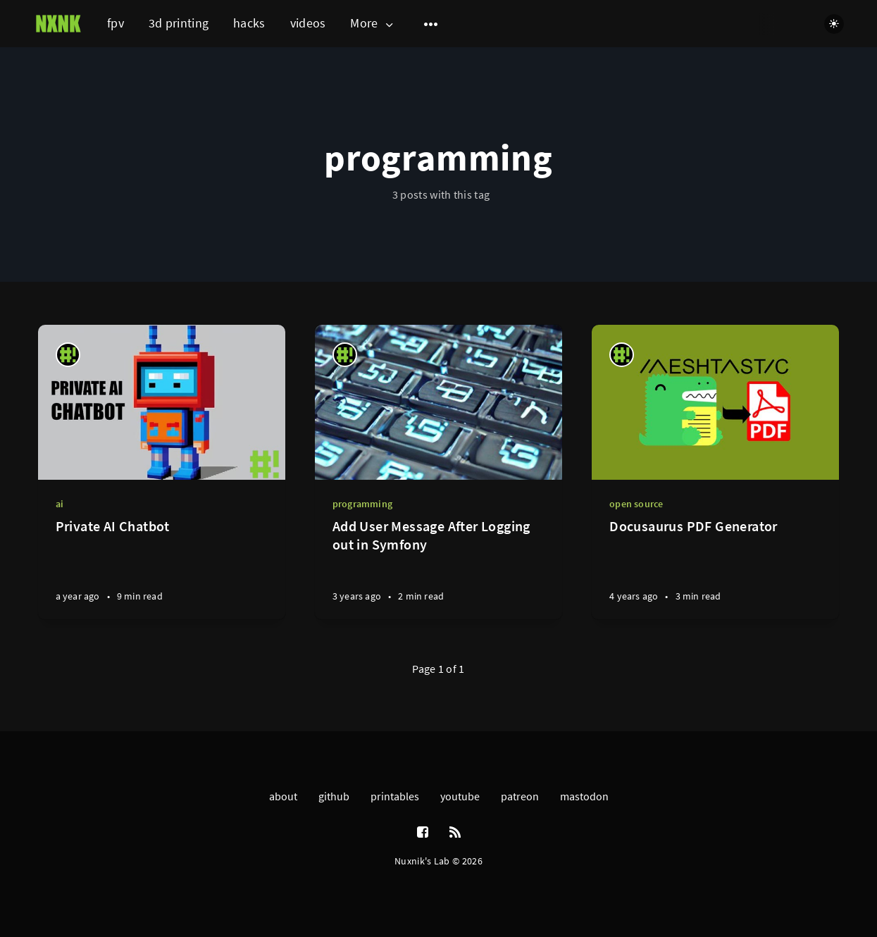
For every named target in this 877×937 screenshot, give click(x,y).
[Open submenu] (431, 24)
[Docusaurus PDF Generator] (715, 568)
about (283, 796)
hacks (249, 23)
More (372, 23)
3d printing (179, 23)
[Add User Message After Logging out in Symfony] (438, 568)
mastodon (584, 796)
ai (59, 503)
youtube (460, 796)
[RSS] (455, 832)
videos (308, 23)
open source (636, 503)
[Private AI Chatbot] (161, 568)
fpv (115, 23)
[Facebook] (422, 832)
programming (362, 503)
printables (395, 796)
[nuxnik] (68, 354)
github (333, 796)
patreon (520, 796)
